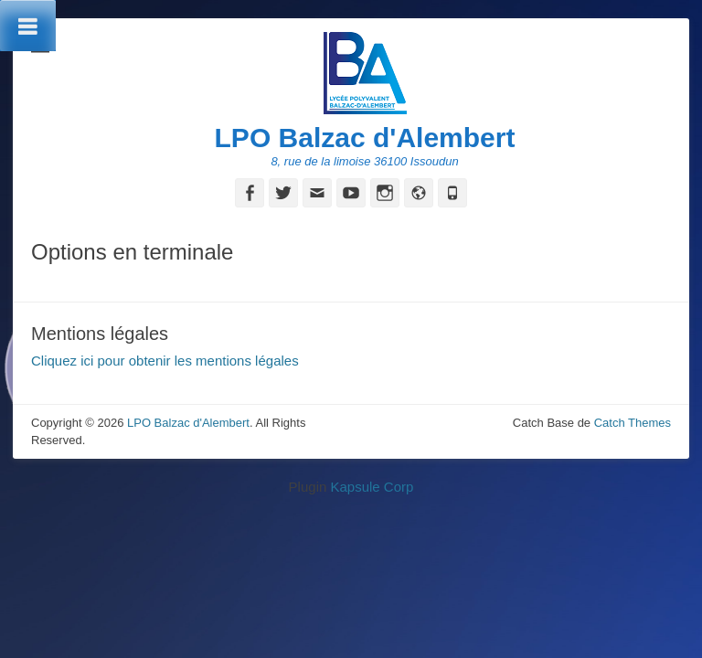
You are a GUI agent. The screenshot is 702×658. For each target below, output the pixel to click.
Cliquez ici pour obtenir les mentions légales (165, 360)
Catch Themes (632, 423)
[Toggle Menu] (28, 25)
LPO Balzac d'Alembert (365, 137)
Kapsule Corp (371, 486)
